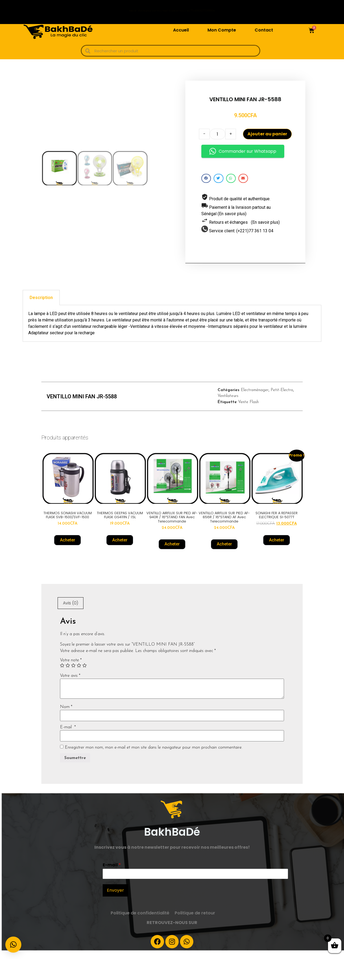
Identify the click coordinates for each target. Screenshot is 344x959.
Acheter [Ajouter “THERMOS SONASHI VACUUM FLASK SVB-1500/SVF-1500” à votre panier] (67, 548)
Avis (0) (70, 611)
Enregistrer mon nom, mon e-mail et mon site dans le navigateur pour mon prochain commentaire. (153, 755)
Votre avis (70, 684)
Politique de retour (195, 921)
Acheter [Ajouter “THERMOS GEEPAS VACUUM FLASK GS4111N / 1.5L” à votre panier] (119, 548)
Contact (264, 30)
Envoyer (115, 898)
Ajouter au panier (267, 138)
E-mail (68, 735)
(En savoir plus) (232, 217)
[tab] (41, 305)
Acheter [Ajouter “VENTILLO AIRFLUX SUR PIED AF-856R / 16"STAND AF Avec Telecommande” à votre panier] (224, 552)
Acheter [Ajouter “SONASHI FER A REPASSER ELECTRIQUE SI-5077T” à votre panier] (276, 548)
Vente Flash (248, 410)
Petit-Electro (282, 398)
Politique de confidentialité (140, 921)
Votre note (71, 668)
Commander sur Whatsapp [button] (242, 155)
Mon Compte (221, 30)
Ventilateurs (228, 404)
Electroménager (255, 398)
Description (41, 305)
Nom (66, 715)
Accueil (181, 30)
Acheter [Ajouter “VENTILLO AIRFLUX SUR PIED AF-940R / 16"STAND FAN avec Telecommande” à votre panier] (172, 552)
